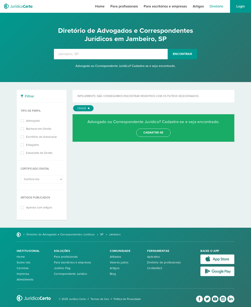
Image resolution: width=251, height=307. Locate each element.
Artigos (198, 6)
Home (100, 6)
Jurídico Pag (62, 268)
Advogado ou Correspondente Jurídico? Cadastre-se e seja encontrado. (125, 66)
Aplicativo (153, 257)
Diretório (216, 6)
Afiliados (115, 257)
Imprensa (23, 274)
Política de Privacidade (127, 299)
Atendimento (25, 279)
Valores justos (119, 262)
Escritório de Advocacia (41, 136)
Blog (113, 274)
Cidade (83, 108)
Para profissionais (124, 6)
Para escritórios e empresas (165, 6)
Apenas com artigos (39, 207)
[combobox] (111, 54)
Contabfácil (154, 268)
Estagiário (32, 144)
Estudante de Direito (39, 152)
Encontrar (182, 54)
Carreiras (23, 268)
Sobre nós (24, 262)
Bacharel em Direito (38, 128)
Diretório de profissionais (164, 262)
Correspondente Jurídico (70, 274)
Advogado (33, 120)
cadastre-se (153, 132)
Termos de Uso (100, 299)
